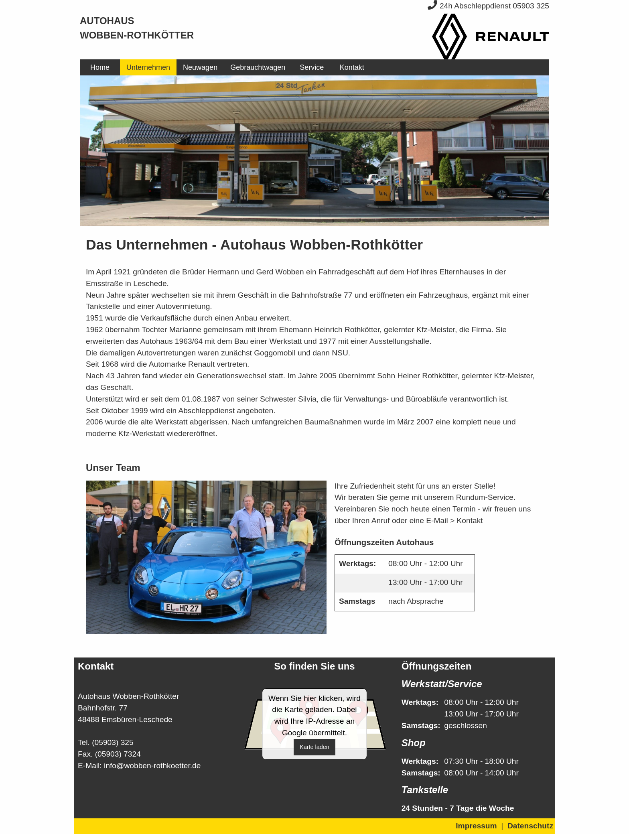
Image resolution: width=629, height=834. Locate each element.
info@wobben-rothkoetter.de (152, 765)
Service (312, 67)
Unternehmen (148, 67)
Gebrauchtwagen (257, 67)
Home (100, 67)
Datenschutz (530, 826)
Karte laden (314, 747)
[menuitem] (100, 67)
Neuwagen (200, 67)
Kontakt (352, 67)
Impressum (476, 826)
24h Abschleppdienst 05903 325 (488, 6)
